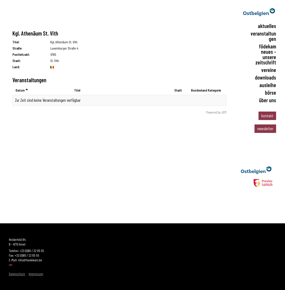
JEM (223, 112)
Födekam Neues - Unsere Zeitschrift (265, 54)
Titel (77, 90)
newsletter (265, 128)
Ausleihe (267, 85)
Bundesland (199, 90)
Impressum (36, 274)
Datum (22, 90)
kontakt (267, 115)
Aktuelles (267, 26)
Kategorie (214, 90)
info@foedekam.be (30, 260)
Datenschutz (17, 274)
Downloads (265, 77)
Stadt (178, 90)
